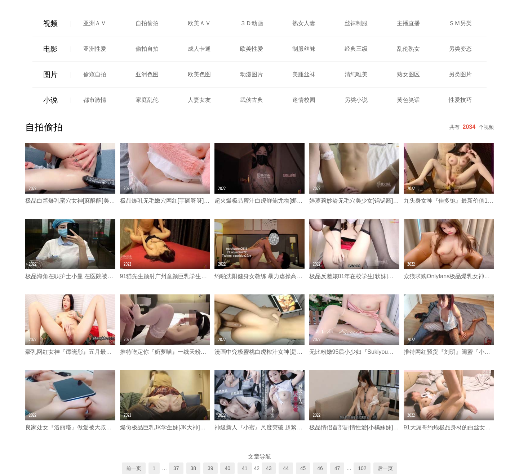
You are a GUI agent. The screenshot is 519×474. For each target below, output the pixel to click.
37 (176, 468)
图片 (50, 74)
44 (286, 468)
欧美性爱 (251, 49)
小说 (50, 100)
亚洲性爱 (94, 49)
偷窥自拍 (94, 74)
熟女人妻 (303, 23)
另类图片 (460, 74)
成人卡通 (199, 49)
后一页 (385, 468)
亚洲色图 (147, 74)
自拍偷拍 (147, 23)
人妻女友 (199, 100)
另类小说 (356, 100)
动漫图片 (251, 74)
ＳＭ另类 (460, 23)
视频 (50, 23)
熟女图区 (408, 74)
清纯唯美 (356, 74)
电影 (50, 49)
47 (337, 468)
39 (210, 468)
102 (362, 468)
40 (227, 468)
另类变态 (460, 49)
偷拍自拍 (147, 49)
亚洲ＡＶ (94, 23)
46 (320, 468)
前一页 (133, 468)
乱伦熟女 (408, 49)
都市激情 (94, 100)
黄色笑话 (408, 100)
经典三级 (356, 49)
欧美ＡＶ (199, 23)
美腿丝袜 (303, 74)
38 (193, 468)
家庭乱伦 (147, 100)
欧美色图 (199, 74)
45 (303, 468)
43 (269, 468)
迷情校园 (303, 100)
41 (245, 468)
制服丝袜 (303, 49)
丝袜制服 (356, 23)
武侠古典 (251, 100)
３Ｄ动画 (251, 23)
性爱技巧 (460, 100)
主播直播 (408, 23)
